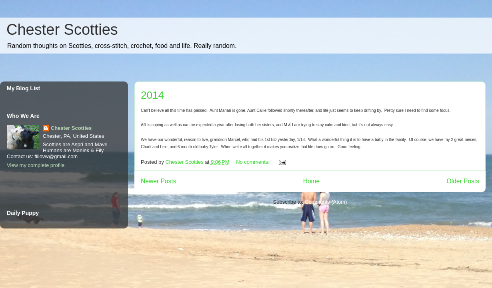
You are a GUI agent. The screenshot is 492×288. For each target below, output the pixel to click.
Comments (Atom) (326, 202)
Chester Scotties (62, 29)
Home (311, 181)
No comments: (253, 162)
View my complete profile (35, 165)
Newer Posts (158, 181)
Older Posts (463, 181)
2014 (152, 95)
